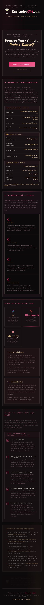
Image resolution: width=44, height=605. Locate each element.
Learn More (22, 70)
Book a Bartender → (22, 64)
